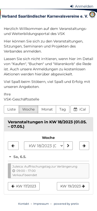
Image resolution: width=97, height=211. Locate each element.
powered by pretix (66, 203)
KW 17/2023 (23, 186)
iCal (80, 109)
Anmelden (81, 6)
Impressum (41, 203)
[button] (48, 156)
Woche (28, 109)
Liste (11, 109)
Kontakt (23, 203)
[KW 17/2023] (13, 145)
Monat (47, 109)
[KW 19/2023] (84, 145)
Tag (62, 109)
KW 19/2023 (72, 186)
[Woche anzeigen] (68, 145)
